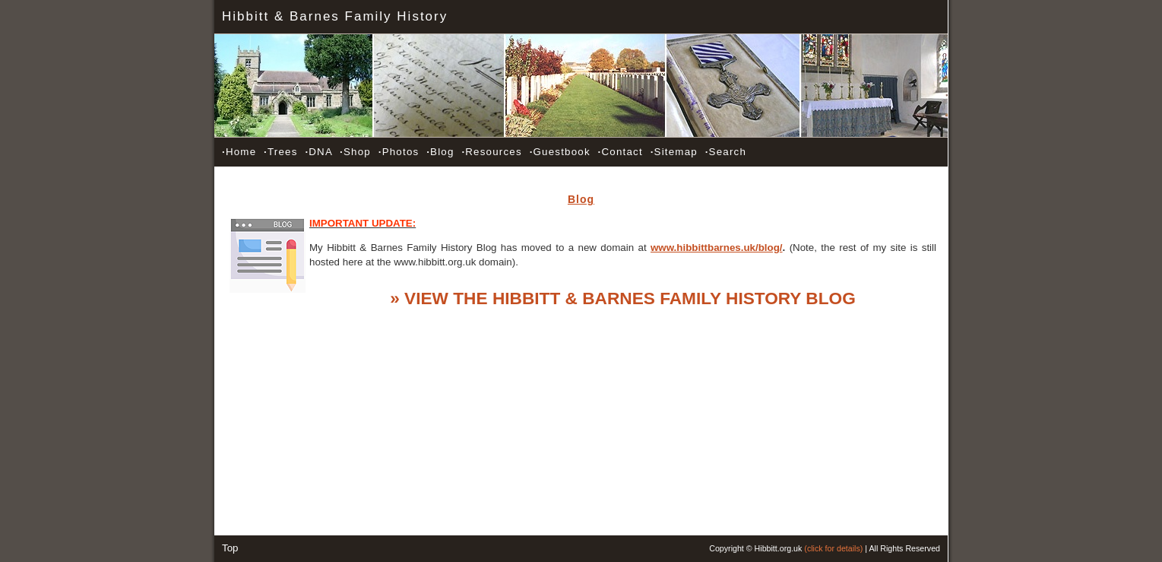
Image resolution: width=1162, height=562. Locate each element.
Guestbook (560, 151)
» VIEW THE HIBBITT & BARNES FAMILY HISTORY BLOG (623, 298)
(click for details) (833, 548)
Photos (399, 151)
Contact (620, 151)
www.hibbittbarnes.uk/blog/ (717, 247)
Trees (280, 151)
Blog (440, 151)
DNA (318, 151)
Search (725, 151)
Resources (491, 151)
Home (239, 151)
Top (230, 548)
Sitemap (674, 151)
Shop (355, 151)
